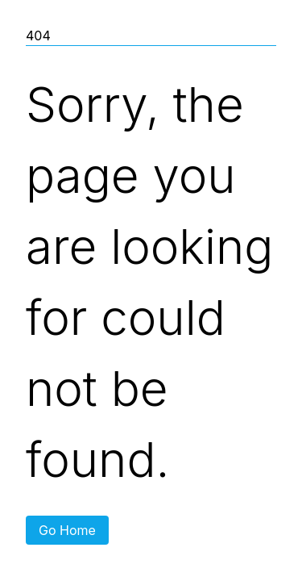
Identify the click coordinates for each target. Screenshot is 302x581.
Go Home (67, 530)
